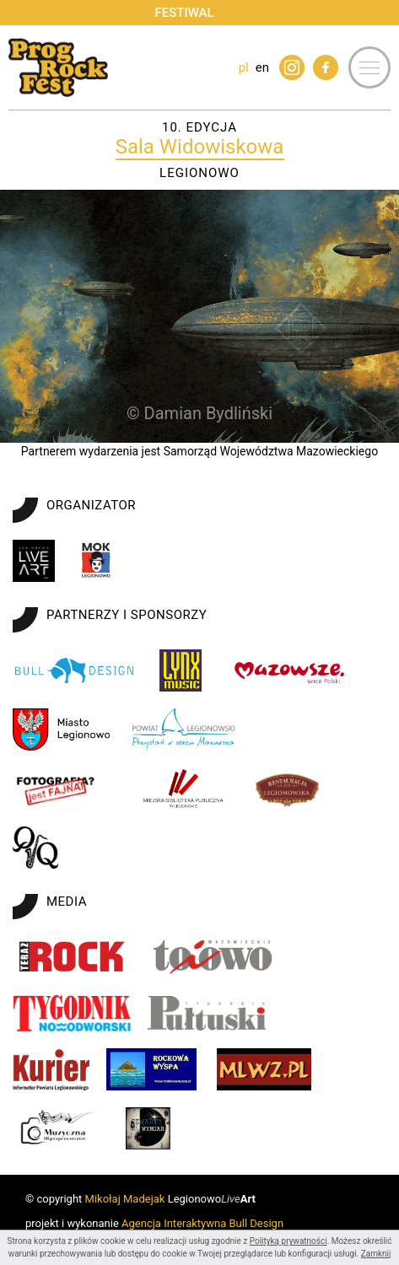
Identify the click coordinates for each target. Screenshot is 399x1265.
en (262, 67)
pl (244, 67)
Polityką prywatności (288, 1241)
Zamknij (376, 1253)
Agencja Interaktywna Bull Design (202, 1223)
